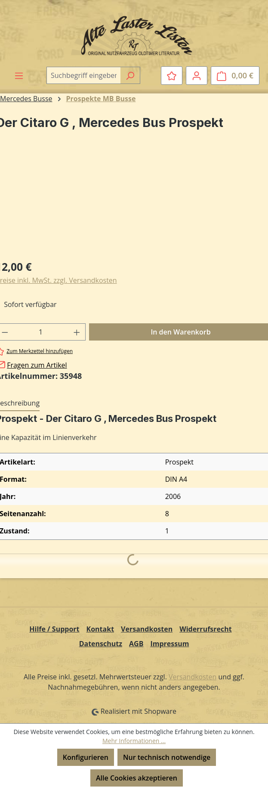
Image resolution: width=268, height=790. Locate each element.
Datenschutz (100, 643)
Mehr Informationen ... (134, 741)
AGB (136, 643)
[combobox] (83, 75)
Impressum (169, 643)
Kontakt (100, 629)
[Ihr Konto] (196, 75)
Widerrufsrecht (205, 629)
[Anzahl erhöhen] (77, 332)
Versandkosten (147, 629)
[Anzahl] (40, 332)
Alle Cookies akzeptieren (136, 778)
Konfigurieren (85, 757)
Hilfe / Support (54, 629)
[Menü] (19, 75)
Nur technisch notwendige (166, 757)
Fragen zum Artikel (37, 365)
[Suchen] (130, 75)
